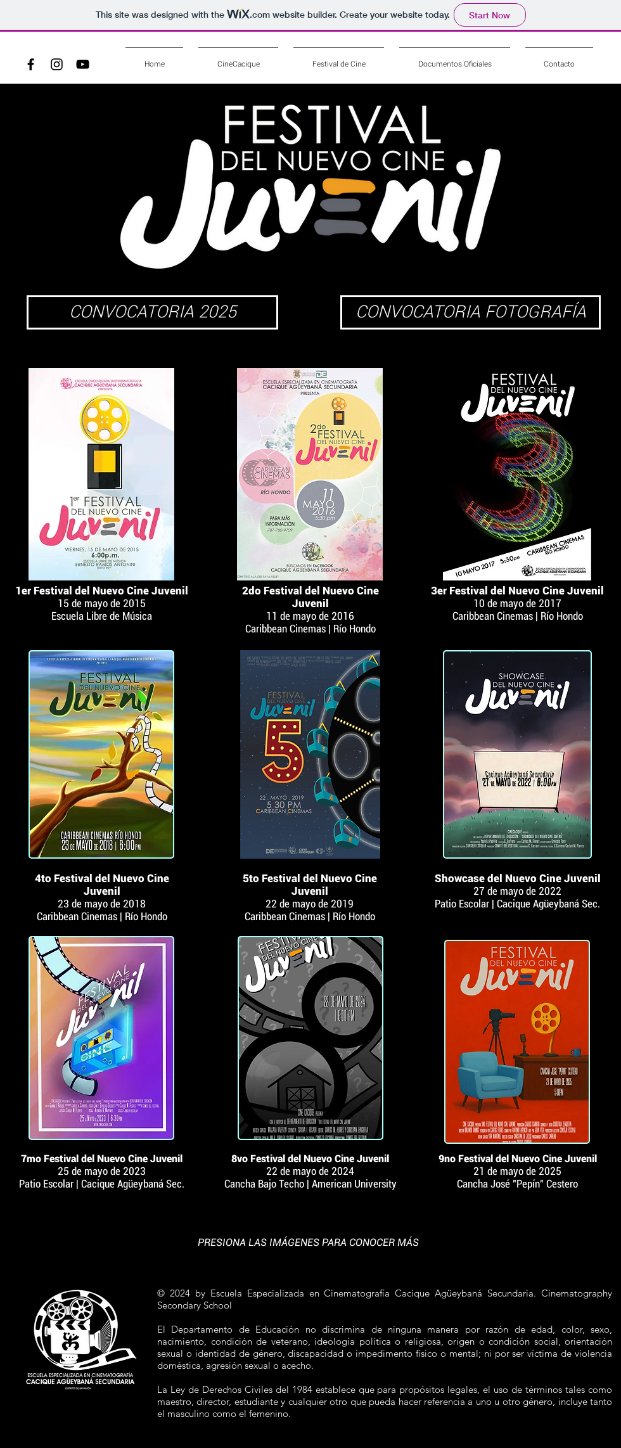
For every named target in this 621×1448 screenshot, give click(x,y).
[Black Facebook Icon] (31, 64)
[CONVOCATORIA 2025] (152, 312)
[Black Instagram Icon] (57, 64)
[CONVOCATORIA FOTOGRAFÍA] (470, 312)
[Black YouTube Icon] (83, 64)
